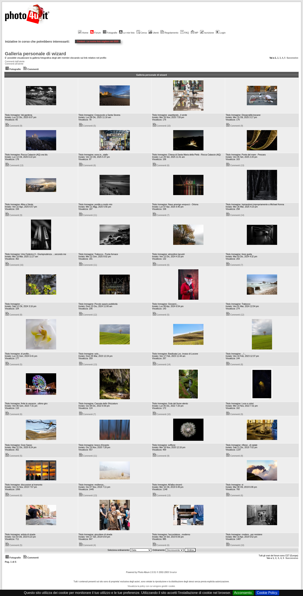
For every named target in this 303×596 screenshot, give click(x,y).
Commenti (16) (14, 265)
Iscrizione (207, 32)
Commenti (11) (88, 215)
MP (194, 32)
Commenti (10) (162, 126)
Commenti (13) (14, 165)
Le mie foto (126, 32)
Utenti (154, 32)
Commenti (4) (87, 545)
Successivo (292, 58)
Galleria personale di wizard (35, 53)
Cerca (142, 32)
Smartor (173, 572)
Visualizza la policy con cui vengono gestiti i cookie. (151, 586)
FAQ (184, 32)
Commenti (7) (161, 215)
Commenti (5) (87, 126)
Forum (95, 32)
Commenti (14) (235, 215)
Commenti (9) (13, 126)
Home (83, 32)
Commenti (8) (13, 315)
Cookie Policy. (267, 593)
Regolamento (169, 32)
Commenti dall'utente (15, 61)
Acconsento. (243, 593)
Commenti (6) (87, 165)
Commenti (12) (88, 315)
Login (221, 32)
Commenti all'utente (14, 64)
